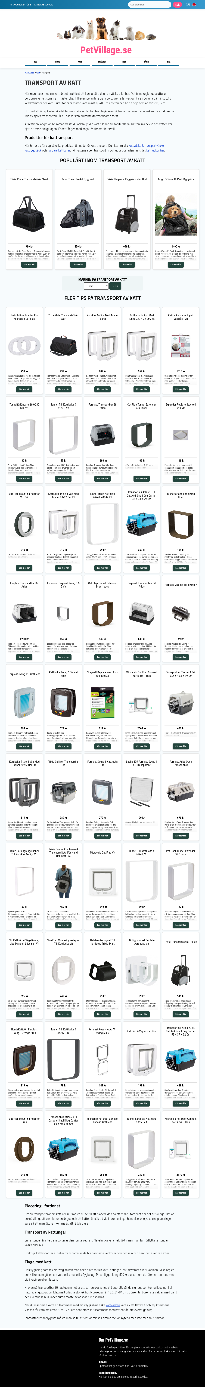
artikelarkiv (142, 1366)
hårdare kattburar (59, 150)
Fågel (146, 61)
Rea (168, 61)
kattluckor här (155, 150)
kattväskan (113, 1305)
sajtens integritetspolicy (134, 1376)
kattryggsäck (33, 150)
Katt (80, 61)
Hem (35, 61)
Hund (57, 61)
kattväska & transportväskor (147, 146)
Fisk (124, 61)
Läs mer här (29, 264)
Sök (177, 4)
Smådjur (102, 61)
